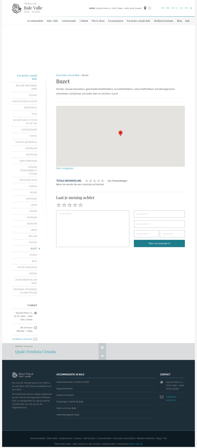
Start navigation (65, 168)
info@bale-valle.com (22, 339)
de (173, 8)
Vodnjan (32, 217)
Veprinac (31, 198)
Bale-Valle (52, 20)
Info (187, 20)
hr (162, 8)
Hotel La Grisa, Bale (66, 408)
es (186, 8)
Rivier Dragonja (27, 267)
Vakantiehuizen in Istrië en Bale (72, 382)
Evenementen (115, 20)
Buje (34, 261)
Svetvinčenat (29, 129)
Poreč (33, 135)
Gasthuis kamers (65, 395)
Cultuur (84, 20)
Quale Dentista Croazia (35, 351)
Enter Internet (136, 444)
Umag (34, 229)
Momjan (32, 223)
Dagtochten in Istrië (24, 101)
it (177, 8)
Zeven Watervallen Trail (26, 281)
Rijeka (33, 254)
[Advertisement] (98, 47)
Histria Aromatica (26, 142)
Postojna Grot (28, 180)
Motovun (31, 154)
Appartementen (64, 388)
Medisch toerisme (163, 20)
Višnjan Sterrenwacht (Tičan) (28, 170)
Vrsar (33, 192)
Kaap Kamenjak (28, 160)
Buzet (34, 248)
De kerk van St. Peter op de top (25, 122)
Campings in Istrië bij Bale (69, 401)
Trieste (33, 242)
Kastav (33, 211)
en (168, 8)
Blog (179, 20)
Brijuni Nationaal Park (26, 87)
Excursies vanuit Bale (138, 20)
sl (182, 8)
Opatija (33, 186)
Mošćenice (30, 107)
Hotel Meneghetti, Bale (67, 414)
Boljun (33, 236)
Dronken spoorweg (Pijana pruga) (25, 291)
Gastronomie (69, 20)
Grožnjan (31, 148)
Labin (34, 205)
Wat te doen (98, 20)
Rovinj (33, 95)
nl (191, 8)
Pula (34, 113)
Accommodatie (35, 20)
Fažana (33, 273)
